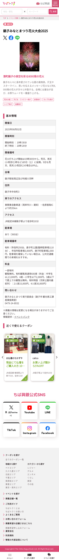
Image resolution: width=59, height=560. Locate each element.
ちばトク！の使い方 (15, 511)
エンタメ (31, 474)
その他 (30, 484)
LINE (48, 409)
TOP (4, 18)
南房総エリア (12, 481)
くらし (30, 478)
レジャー (31, 468)
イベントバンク (22, 317)
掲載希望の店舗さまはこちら (19, 523)
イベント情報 (13, 18)
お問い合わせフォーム (16, 519)
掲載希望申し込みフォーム (18, 528)
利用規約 (10, 535)
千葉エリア (11, 478)
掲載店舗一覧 (12, 499)
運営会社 (10, 531)
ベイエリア (11, 468)
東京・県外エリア (14, 487)
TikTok (11, 430)
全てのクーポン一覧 (15, 459)
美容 (29, 481)
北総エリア (11, 474)
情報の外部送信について (17, 540)
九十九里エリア (13, 471)
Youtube (29, 409)
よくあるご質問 (13, 515)
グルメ (30, 471)
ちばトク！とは (13, 508)
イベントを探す (13, 494)
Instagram (29, 430)
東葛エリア (11, 484)
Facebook (48, 430)
